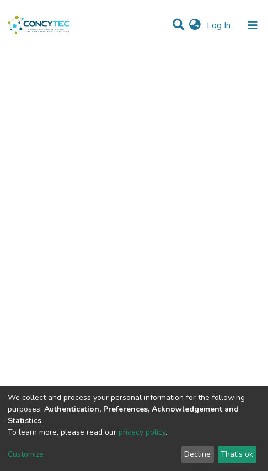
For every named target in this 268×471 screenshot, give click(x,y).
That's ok (237, 454)
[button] (195, 25)
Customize (26, 454)
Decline (197, 454)
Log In (220, 25)
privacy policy (142, 432)
